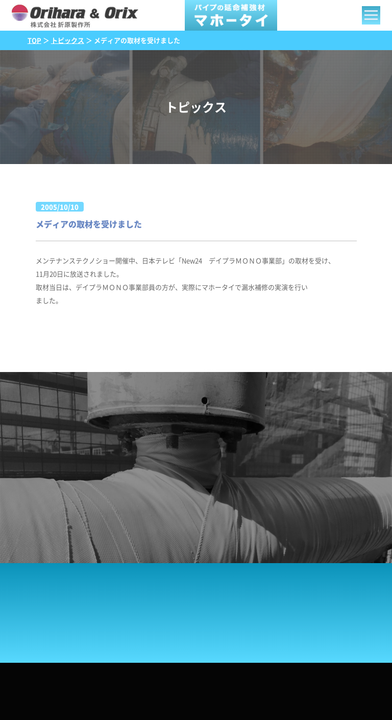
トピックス (67, 40)
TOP (34, 40)
